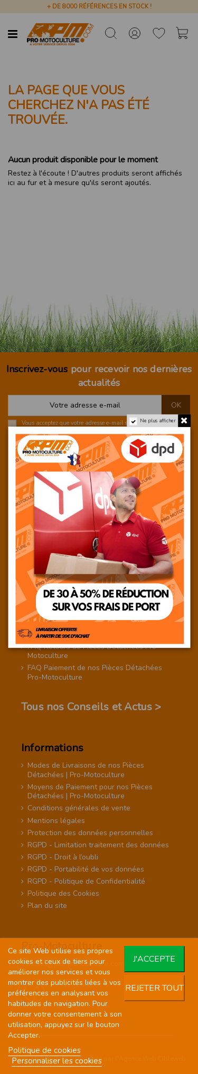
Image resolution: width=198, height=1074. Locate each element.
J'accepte (154, 959)
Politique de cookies (44, 1050)
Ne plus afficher (157, 420)
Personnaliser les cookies (57, 1061)
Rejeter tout (154, 988)
